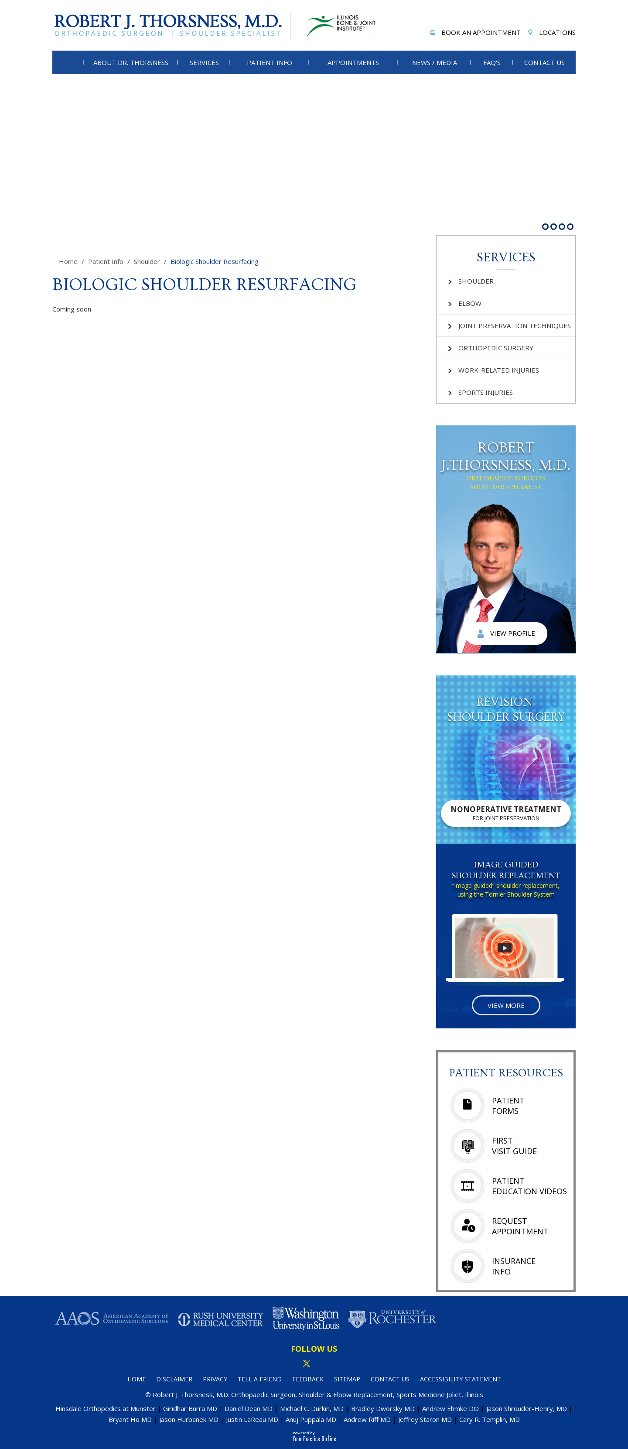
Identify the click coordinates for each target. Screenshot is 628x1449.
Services (204, 62)
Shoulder (147, 261)
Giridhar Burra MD (190, 1408)
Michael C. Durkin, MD (312, 1408)
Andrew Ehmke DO (450, 1408)
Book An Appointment (474, 33)
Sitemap (347, 1379)
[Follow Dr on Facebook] (291, 1363)
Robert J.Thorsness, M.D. (506, 466)
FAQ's (492, 62)
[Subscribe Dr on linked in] (321, 1363)
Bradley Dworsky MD (383, 1408)
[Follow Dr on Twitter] (306, 1363)
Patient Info (269, 62)
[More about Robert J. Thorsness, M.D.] (171, 26)
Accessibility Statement (460, 1379)
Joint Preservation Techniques (509, 325)
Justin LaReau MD (252, 1419)
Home (68, 261)
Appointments (353, 62)
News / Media (434, 62)
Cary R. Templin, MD (489, 1419)
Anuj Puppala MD (311, 1419)
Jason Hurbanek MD (188, 1419)
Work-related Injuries (493, 370)
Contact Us (544, 62)
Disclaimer (174, 1379)
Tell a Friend (260, 1379)
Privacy (215, 1379)
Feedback (308, 1379)
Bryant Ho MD (130, 1419)
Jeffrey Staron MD (425, 1419)
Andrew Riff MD (367, 1419)
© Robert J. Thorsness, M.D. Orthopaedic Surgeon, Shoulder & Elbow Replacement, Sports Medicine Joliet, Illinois (314, 1394)
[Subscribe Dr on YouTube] (336, 1363)
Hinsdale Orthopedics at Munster (105, 1408)
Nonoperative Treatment (506, 813)
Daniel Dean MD (249, 1408)
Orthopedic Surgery (490, 347)
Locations (551, 33)
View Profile (506, 633)
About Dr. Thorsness (130, 62)
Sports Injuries (480, 392)
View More (506, 1005)
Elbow (464, 303)
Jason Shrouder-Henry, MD (526, 1408)
